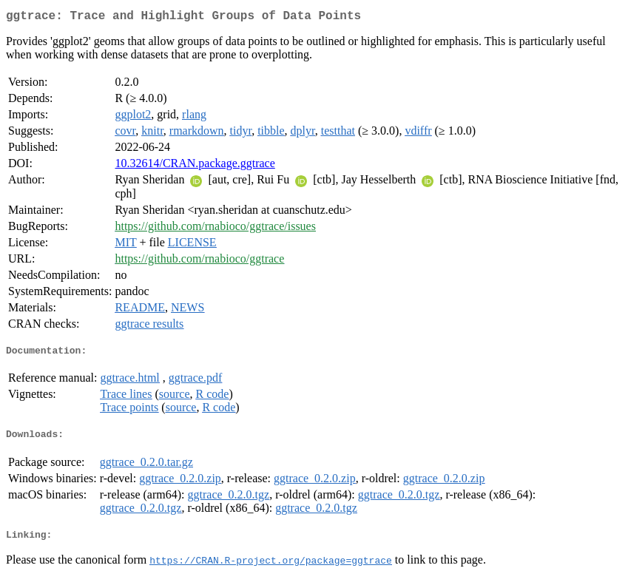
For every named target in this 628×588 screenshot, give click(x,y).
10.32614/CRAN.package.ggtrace (194, 166)
